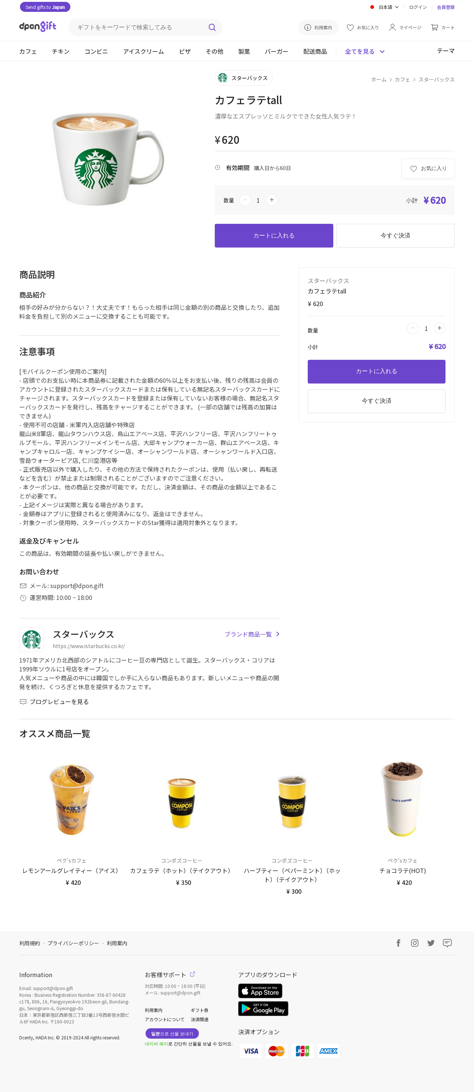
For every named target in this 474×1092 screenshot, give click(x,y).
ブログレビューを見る (54, 701)
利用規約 (29, 943)
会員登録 (446, 7)
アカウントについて (165, 1019)
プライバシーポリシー (73, 943)
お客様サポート (170, 974)
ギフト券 (199, 1010)
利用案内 (117, 943)
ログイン (418, 7)
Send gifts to (45, 7)
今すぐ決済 (395, 235)
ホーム (379, 79)
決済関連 (199, 1019)
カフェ (402, 79)
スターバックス (436, 79)
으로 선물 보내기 (172, 1033)
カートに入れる (274, 235)
